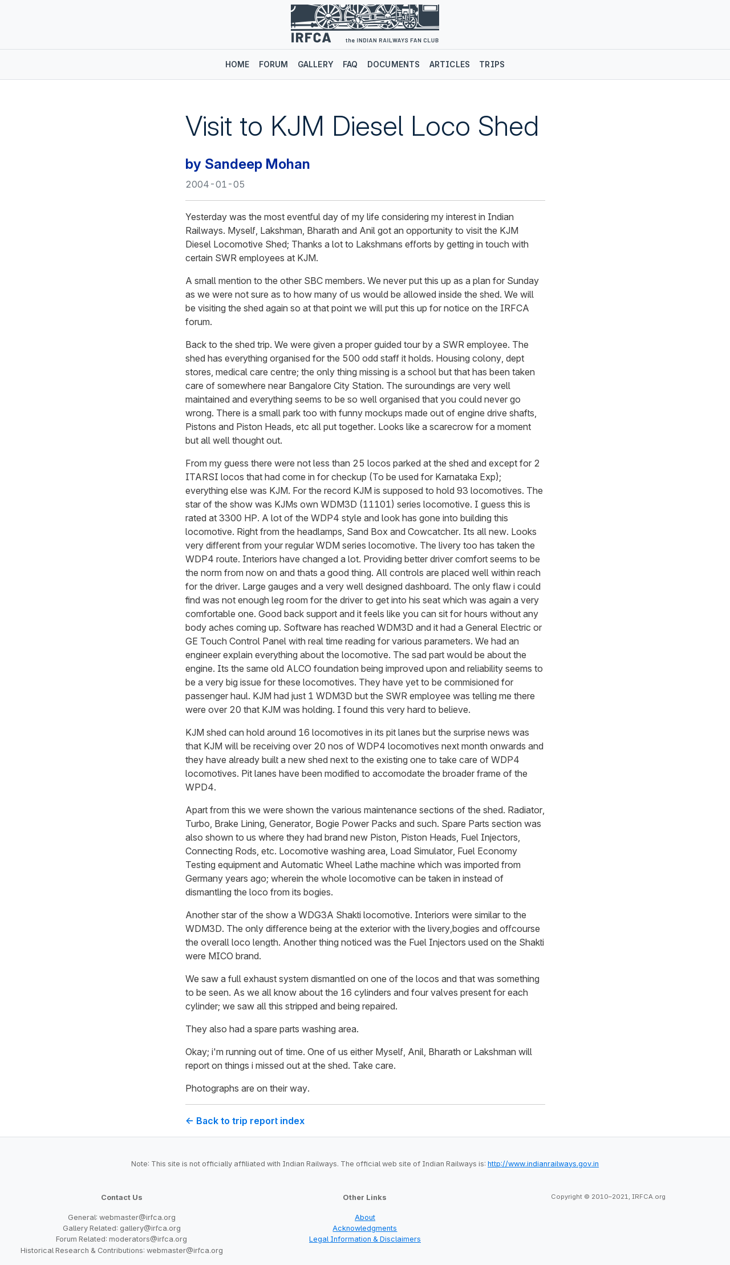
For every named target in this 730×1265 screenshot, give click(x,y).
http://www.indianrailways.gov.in (543, 1163)
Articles (450, 64)
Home (237, 64)
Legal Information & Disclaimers (365, 1239)
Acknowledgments (364, 1228)
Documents (393, 64)
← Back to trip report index (245, 1120)
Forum (274, 64)
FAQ (350, 64)
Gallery (316, 64)
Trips (492, 64)
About (365, 1217)
